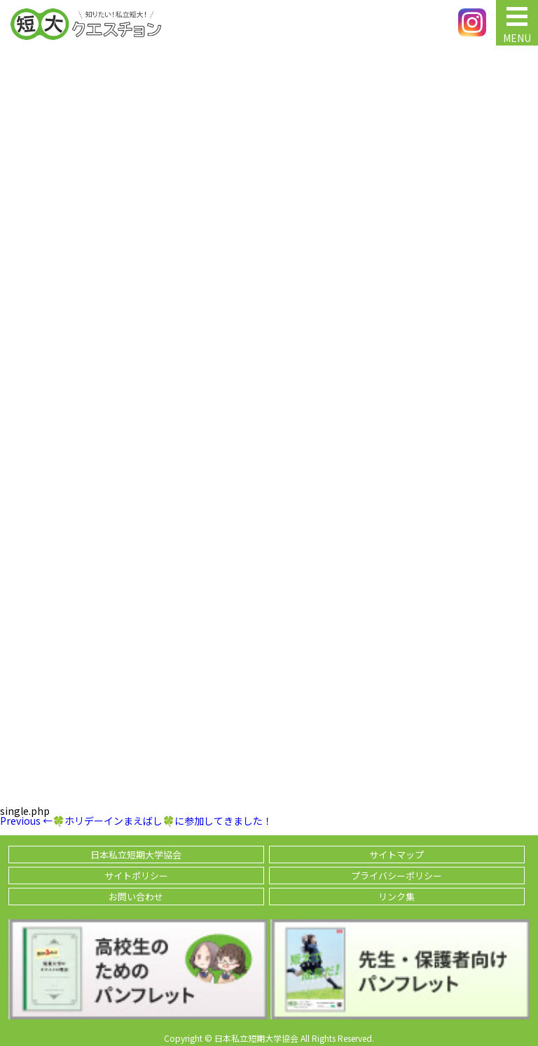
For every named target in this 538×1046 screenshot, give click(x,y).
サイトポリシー (136, 875)
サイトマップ (396, 854)
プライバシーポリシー (396, 875)
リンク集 (396, 896)
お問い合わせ (136, 896)
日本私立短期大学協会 (135, 854)
